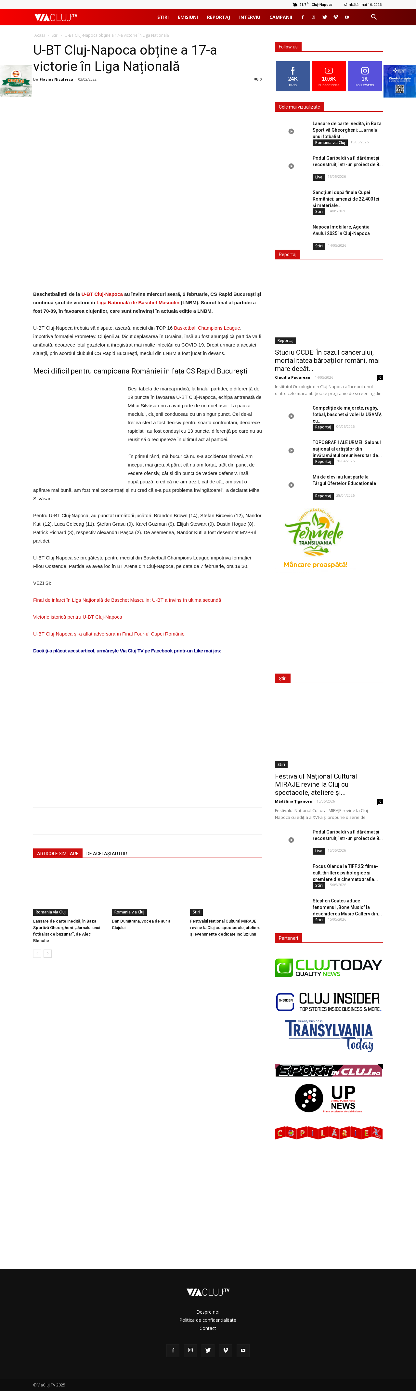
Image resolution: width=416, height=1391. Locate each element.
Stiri (163, 17)
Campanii (280, 17)
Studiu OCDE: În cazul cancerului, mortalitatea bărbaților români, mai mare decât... (327, 360)
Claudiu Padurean (292, 377)
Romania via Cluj (51, 912)
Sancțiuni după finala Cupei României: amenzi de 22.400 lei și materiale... (346, 199)
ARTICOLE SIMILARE (58, 853)
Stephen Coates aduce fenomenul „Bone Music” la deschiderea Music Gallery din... (347, 907)
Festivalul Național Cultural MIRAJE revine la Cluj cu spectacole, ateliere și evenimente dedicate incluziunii (225, 928)
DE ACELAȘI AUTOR (106, 853)
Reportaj (218, 17)
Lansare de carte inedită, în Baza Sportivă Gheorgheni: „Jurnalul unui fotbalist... (347, 130)
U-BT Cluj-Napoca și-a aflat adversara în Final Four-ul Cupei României (109, 633)
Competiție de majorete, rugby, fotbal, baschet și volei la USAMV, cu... (347, 414)
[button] (374, 18)
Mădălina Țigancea (293, 801)
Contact (208, 1328)
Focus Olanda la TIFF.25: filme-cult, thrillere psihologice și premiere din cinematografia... (345, 873)
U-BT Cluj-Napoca (102, 294)
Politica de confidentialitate (207, 1320)
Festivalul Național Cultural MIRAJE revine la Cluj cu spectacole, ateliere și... (316, 784)
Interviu (249, 17)
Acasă (40, 35)
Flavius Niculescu (56, 79)
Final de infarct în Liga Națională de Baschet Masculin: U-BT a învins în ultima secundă (127, 600)
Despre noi (207, 1312)
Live (318, 177)
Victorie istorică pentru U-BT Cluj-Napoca (77, 617)
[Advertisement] (148, 720)
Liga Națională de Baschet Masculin (139, 302)
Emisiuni (188, 17)
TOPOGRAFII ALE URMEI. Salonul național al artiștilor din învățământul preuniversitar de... (347, 449)
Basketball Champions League (207, 328)
